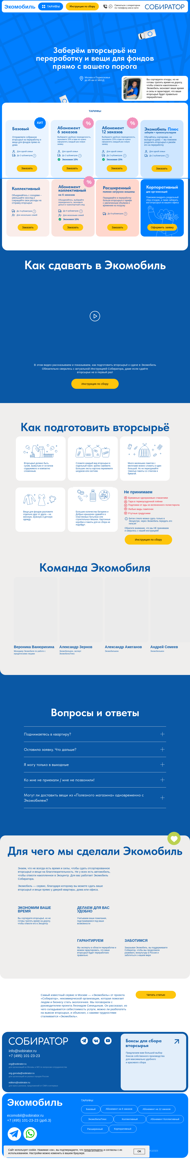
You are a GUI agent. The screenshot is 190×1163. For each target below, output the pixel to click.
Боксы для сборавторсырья (144, 1043)
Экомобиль (20, 6)
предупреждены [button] (93, 1149)
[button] (53, 6)
